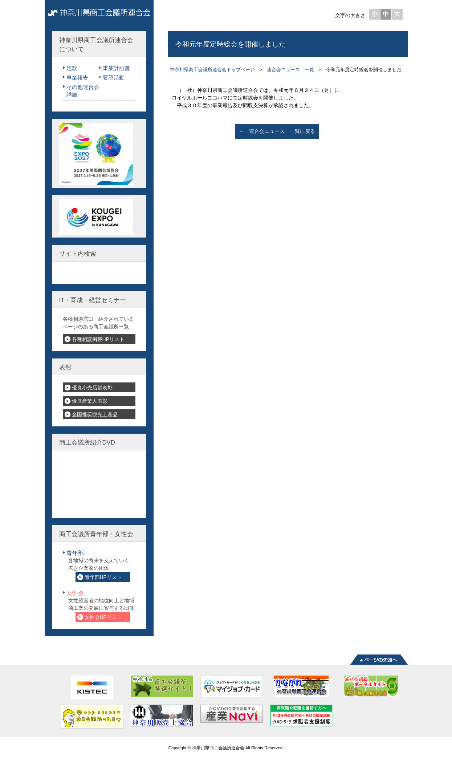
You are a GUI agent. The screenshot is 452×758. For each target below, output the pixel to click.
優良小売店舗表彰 (92, 387)
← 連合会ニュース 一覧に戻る (277, 131)
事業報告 (77, 77)
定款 (71, 68)
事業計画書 (116, 68)
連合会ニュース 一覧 (290, 69)
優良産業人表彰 (89, 401)
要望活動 (114, 77)
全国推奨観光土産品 (95, 414)
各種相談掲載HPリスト (98, 339)
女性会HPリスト (103, 617)
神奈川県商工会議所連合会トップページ (212, 69)
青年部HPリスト (103, 577)
